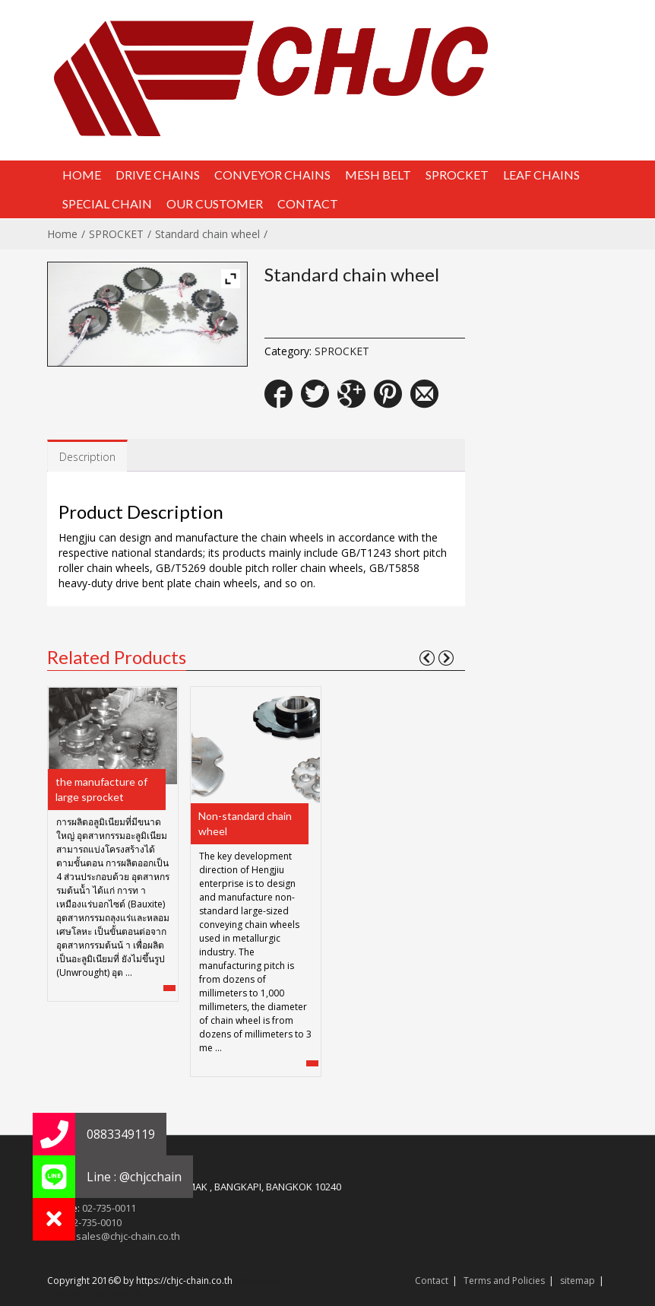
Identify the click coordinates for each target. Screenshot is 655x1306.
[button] (54, 1219)
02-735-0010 (95, 1222)
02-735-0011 (109, 1208)
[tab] (87, 456)
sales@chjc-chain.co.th (128, 1236)
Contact (431, 1280)
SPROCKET (116, 234)
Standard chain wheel (207, 234)
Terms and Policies (504, 1280)
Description (87, 457)
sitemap (577, 1280)
